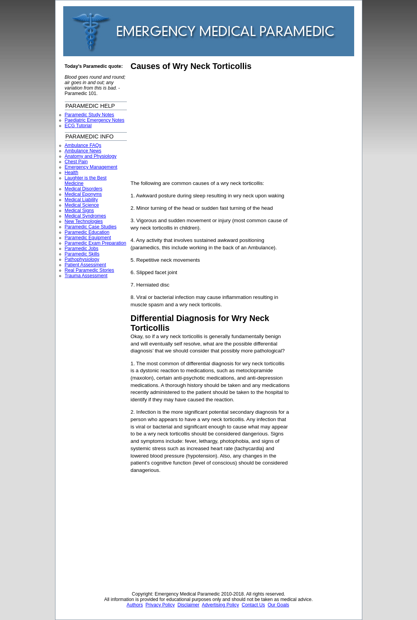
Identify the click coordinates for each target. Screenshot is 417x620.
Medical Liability (81, 199)
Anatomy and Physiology (91, 156)
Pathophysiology (82, 259)
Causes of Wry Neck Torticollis (191, 66)
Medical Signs (79, 210)
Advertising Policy (220, 605)
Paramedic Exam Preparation (95, 243)
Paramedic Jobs (82, 248)
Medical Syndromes (85, 216)
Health (71, 172)
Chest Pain (76, 161)
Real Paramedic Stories (89, 270)
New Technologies (84, 221)
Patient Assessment (85, 265)
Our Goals (278, 605)
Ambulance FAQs (83, 145)
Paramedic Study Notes (89, 114)
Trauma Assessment (86, 275)
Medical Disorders (83, 189)
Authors (134, 605)
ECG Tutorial (78, 125)
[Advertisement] (196, 125)
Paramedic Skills (82, 254)
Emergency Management (91, 167)
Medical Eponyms (83, 194)
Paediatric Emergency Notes (95, 120)
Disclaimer (188, 605)
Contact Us (253, 605)
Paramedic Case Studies (91, 227)
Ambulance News (83, 151)
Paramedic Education (87, 232)
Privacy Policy (160, 605)
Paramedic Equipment (88, 237)
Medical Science (82, 205)
